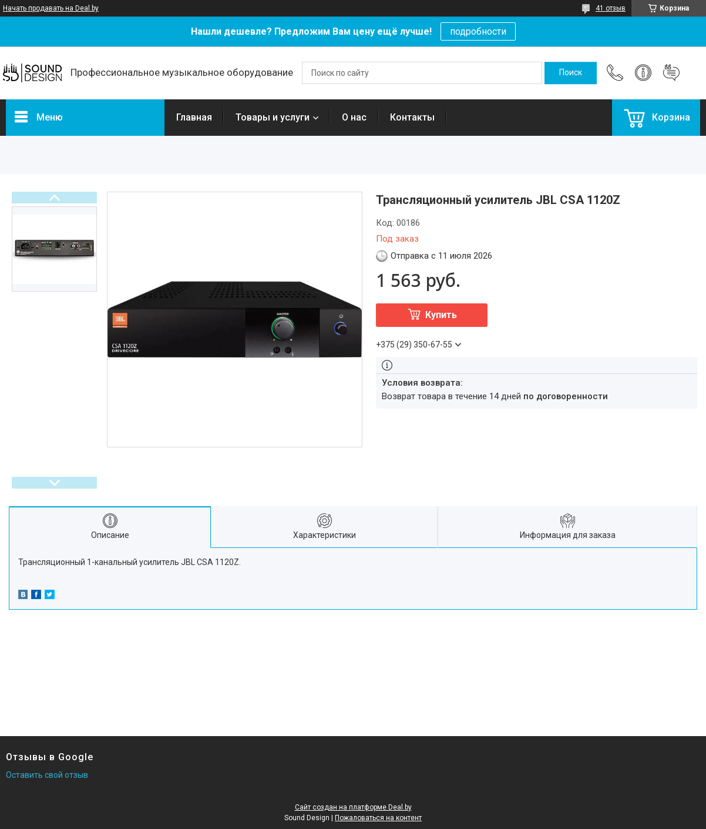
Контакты (412, 117)
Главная (194, 117)
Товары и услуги (273, 117)
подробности (478, 31)
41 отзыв (611, 8)
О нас (354, 117)
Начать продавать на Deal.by (51, 8)
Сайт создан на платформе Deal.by (353, 807)
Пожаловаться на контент (378, 818)
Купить (441, 314)
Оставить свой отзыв (47, 775)
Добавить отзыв (671, 73)
